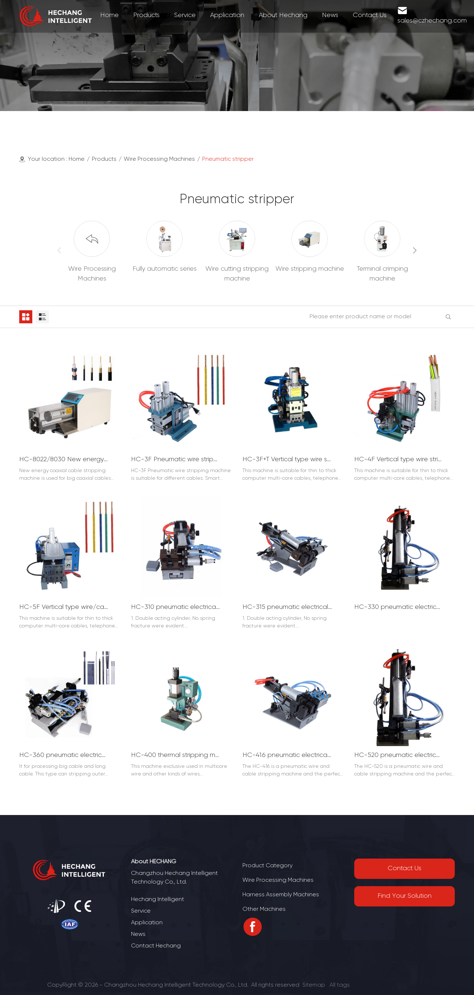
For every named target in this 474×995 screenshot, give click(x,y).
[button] (414, 250)
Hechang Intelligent (157, 899)
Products (104, 159)
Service (141, 911)
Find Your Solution (404, 896)
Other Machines (264, 909)
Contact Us (404, 868)
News (138, 934)
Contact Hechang (156, 946)
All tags (340, 985)
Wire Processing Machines (159, 159)
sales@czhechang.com (432, 20)
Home (77, 159)
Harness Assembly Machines (280, 895)
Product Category (267, 866)
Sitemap (313, 985)
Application (147, 923)
